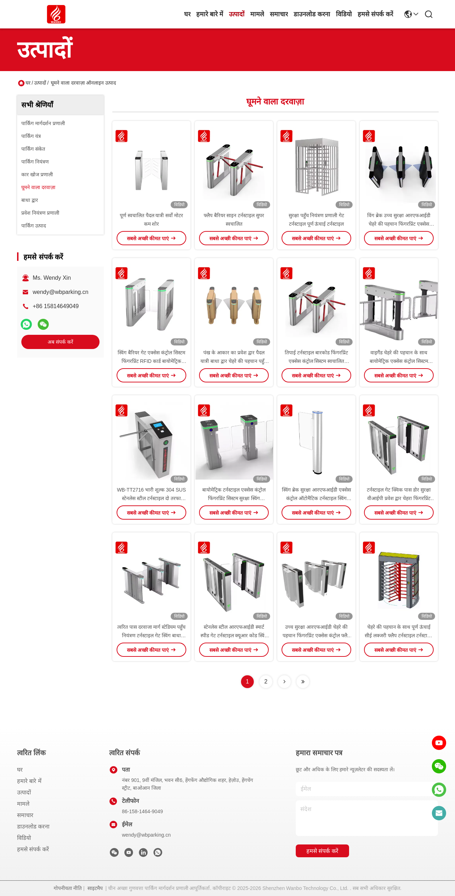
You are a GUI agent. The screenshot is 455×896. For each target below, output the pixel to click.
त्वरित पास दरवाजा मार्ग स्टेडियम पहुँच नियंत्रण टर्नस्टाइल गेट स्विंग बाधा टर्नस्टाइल (151, 635)
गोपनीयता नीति (68, 888)
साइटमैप (95, 888)
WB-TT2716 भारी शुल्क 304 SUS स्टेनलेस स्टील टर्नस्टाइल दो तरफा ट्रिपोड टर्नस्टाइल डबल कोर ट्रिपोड (151, 498)
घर (187, 14)
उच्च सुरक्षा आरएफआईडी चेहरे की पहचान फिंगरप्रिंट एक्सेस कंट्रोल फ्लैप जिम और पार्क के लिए (316, 635)
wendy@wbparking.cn (61, 292)
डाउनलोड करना (312, 14)
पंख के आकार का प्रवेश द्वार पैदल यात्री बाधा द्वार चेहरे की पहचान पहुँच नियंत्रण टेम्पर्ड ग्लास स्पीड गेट (233, 361)
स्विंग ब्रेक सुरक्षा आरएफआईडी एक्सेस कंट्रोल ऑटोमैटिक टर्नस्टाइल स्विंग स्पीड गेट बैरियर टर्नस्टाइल (316, 498)
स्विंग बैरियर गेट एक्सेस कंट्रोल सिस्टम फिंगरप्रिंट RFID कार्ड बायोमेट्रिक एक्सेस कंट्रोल (151, 361)
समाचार (279, 14)
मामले (257, 14)
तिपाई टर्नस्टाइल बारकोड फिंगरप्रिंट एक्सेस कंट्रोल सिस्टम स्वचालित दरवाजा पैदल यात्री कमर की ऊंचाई (316, 361)
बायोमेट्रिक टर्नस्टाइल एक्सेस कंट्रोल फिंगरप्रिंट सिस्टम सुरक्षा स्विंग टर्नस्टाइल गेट (234, 498)
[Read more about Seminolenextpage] (284, 681)
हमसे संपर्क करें (375, 14)
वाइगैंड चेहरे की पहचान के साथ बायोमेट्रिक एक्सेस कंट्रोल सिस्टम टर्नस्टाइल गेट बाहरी (399, 361)
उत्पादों (237, 14)
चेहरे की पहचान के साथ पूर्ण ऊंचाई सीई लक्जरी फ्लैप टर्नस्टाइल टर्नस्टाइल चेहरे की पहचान (399, 635)
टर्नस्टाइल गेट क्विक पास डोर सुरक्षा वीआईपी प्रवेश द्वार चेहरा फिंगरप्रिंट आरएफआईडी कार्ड (398, 498)
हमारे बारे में (209, 14)
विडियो (344, 14)
